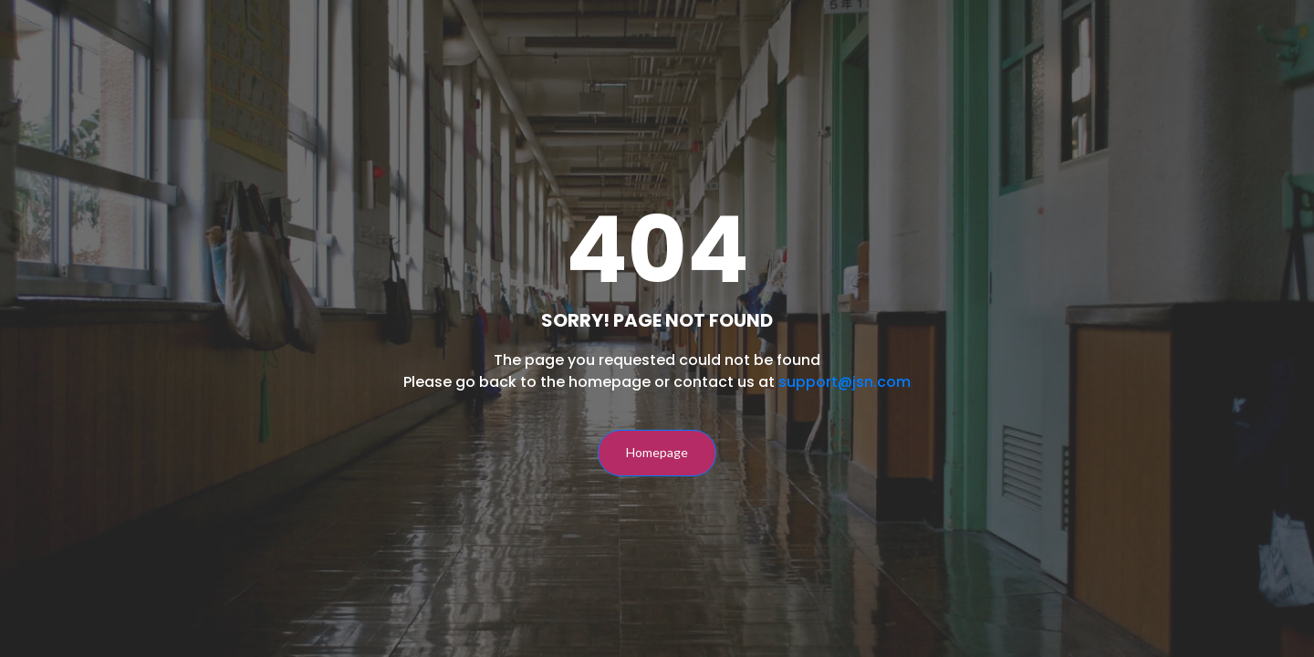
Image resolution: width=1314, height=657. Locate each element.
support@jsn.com (844, 381)
